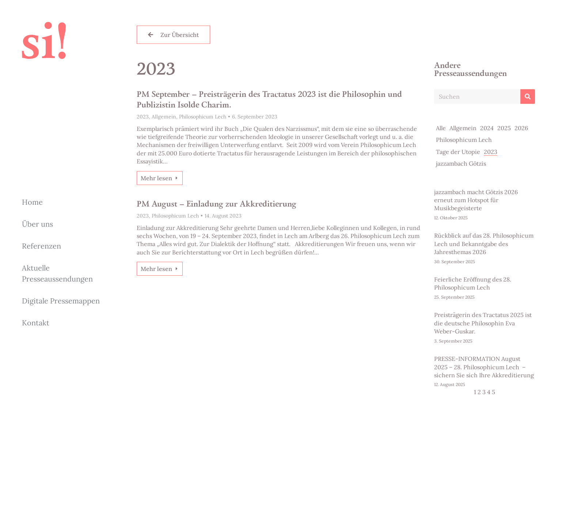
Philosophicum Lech (202, 116)
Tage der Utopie (458, 151)
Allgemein (164, 116)
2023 (143, 116)
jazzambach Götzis (461, 163)
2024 (487, 128)
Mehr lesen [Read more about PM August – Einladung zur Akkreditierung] (160, 268)
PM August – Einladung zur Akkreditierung (216, 204)
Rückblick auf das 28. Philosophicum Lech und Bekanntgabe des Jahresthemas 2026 (484, 244)
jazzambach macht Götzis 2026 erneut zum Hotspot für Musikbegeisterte (476, 200)
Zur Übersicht (173, 34)
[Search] (527, 96)
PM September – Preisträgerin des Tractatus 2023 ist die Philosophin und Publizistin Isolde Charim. (269, 100)
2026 (521, 128)
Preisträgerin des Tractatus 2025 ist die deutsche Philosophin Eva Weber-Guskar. (483, 323)
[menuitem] (62, 202)
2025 (504, 128)
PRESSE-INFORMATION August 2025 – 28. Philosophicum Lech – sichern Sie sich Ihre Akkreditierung (484, 367)
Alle (441, 128)
